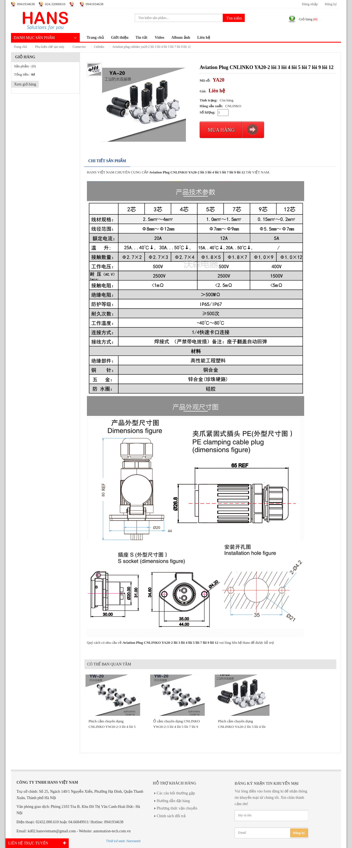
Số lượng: (207, 112)
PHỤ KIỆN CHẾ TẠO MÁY (50, 47)
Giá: (203, 91)
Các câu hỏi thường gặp (176, 793)
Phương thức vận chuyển (177, 808)
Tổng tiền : (24, 74)
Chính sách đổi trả (171, 816)
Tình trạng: (209, 100)
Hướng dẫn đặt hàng (173, 801)
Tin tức (142, 37)
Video (159, 37)
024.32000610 (55, 4)
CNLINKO (99, 47)
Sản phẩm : (25, 66)
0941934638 (26, 4)
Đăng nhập (310, 4)
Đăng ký (331, 4)
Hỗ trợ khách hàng (174, 783)
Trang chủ (95, 37)
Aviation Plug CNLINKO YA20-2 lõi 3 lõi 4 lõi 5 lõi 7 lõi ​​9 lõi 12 (151, 47)
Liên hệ (203, 37)
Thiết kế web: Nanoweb (123, 841)
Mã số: (205, 80)
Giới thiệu (119, 37)
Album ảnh (180, 37)
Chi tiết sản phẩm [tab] (107, 161)
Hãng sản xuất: (211, 106)
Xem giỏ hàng (25, 84)
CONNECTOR (79, 47)
